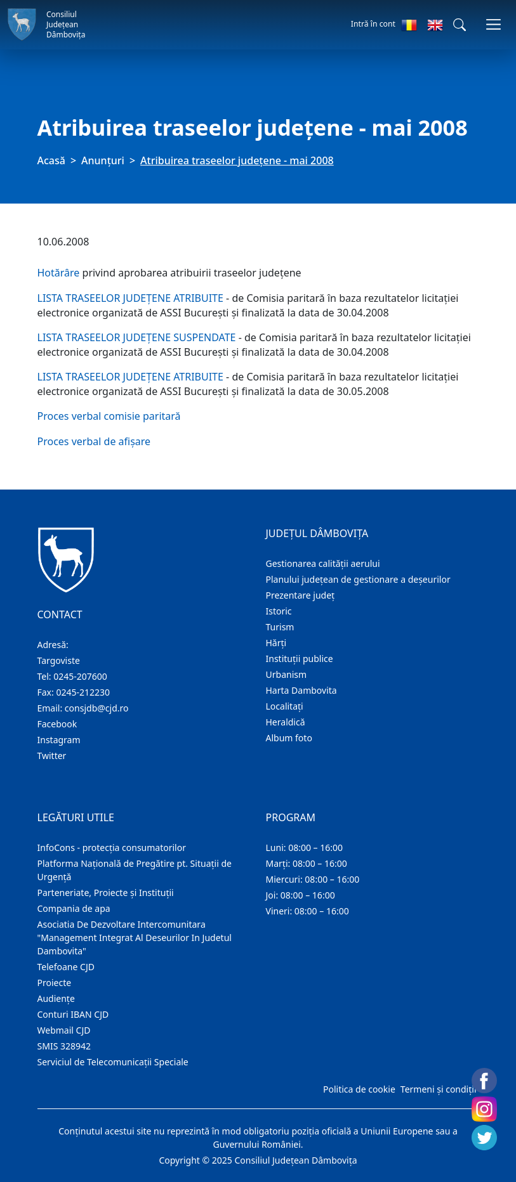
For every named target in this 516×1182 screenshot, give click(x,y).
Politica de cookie (359, 1089)
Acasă (51, 160)
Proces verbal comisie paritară (109, 416)
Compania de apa (73, 908)
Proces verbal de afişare (94, 441)
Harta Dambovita (301, 690)
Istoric (279, 611)
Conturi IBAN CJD (73, 1014)
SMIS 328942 (64, 1046)
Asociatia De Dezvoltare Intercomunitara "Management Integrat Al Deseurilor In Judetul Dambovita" (134, 937)
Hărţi (276, 643)
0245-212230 (83, 692)
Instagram (59, 740)
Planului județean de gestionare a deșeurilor (358, 579)
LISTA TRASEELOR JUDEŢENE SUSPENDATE (136, 337)
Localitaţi (284, 706)
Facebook (57, 724)
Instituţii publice (299, 659)
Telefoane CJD (66, 967)
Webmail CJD (64, 1030)
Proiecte (54, 983)
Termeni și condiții (438, 1089)
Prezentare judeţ (300, 595)
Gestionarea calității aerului (323, 563)
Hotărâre (58, 273)
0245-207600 (80, 676)
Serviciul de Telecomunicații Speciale (113, 1062)
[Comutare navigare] (493, 24)
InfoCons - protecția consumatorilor (112, 847)
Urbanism (286, 674)
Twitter (52, 756)
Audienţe (56, 998)
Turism (280, 627)
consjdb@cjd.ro (97, 708)
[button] (459, 24)
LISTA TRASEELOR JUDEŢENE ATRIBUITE (130, 298)
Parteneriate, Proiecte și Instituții (105, 892)
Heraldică (285, 722)
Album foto (289, 738)
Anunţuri (102, 160)
